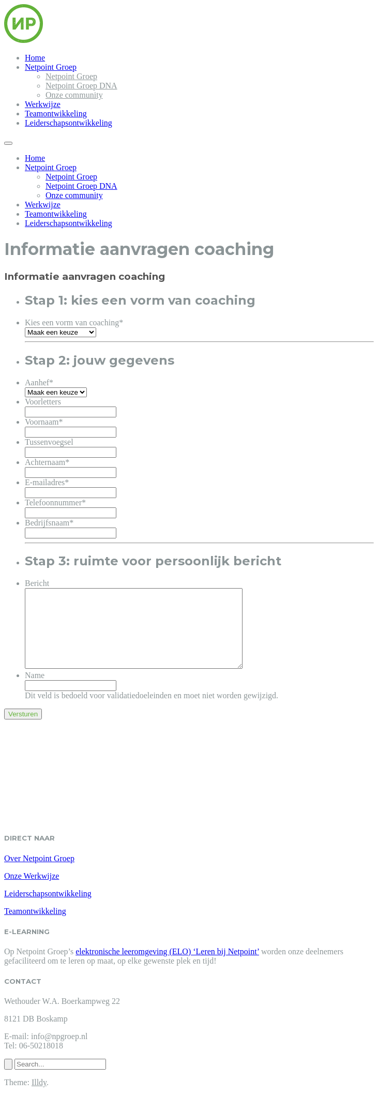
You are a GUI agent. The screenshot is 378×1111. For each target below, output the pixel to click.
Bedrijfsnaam (49, 522)
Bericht (37, 583)
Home (35, 57)
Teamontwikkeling (56, 113)
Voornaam (44, 421)
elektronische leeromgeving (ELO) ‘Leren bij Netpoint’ (167, 967)
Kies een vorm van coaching (74, 322)
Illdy (39, 1097)
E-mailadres (47, 482)
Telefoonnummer (55, 502)
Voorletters (43, 401)
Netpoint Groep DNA (81, 85)
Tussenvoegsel (49, 442)
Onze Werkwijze (31, 891)
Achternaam (47, 462)
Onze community (74, 95)
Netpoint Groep (51, 67)
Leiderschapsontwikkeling (68, 122)
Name (34, 690)
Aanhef (39, 382)
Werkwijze (43, 104)
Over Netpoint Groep (39, 873)
